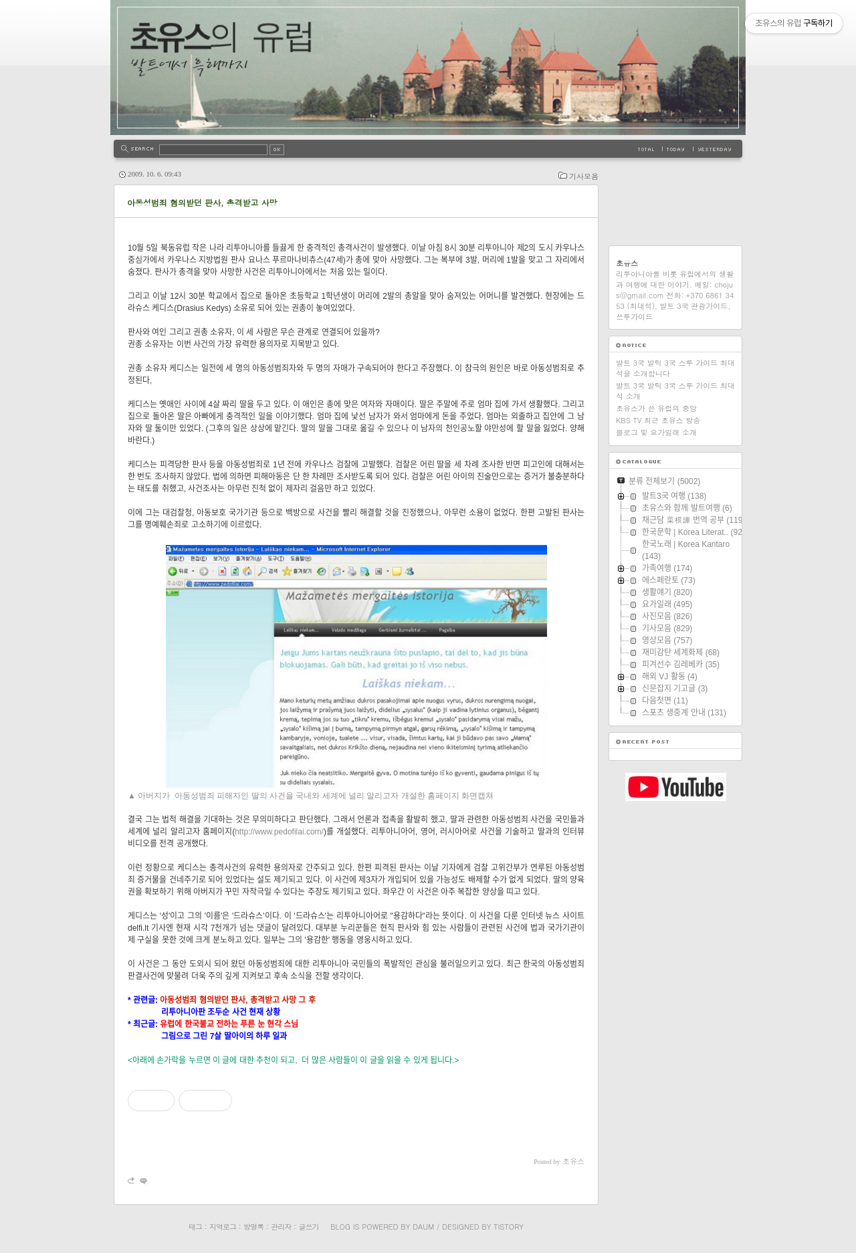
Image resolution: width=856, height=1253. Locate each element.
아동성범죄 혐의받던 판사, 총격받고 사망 (202, 202)
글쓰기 (308, 1227)
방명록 (253, 1227)
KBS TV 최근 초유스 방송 (658, 420)
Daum (423, 1227)
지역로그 (222, 1227)
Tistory (509, 1227)
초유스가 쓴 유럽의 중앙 (656, 408)
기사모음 (584, 176)
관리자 (281, 1227)
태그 (195, 1227)
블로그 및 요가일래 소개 (656, 432)
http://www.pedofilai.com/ (279, 831)
